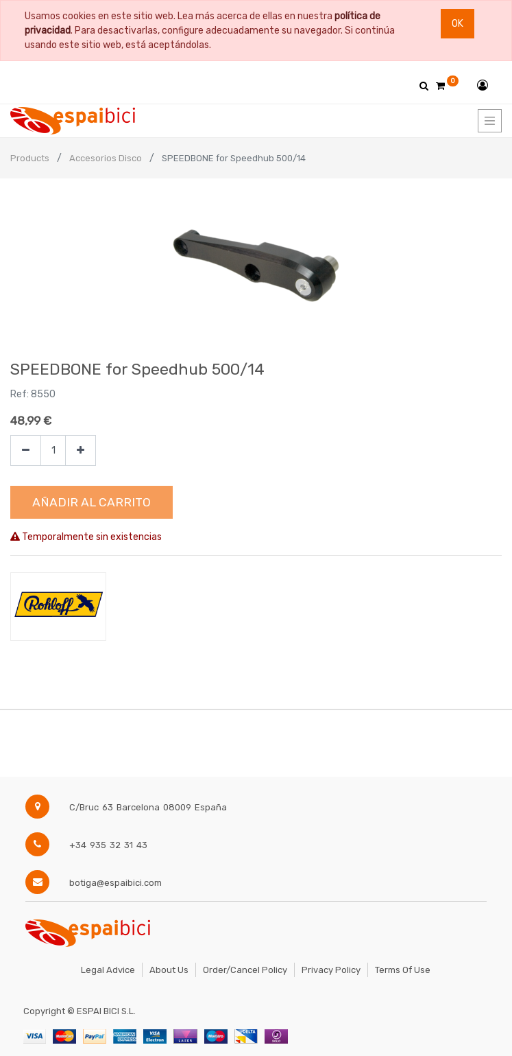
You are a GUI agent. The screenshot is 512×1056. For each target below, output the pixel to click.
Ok (457, 24)
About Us (168, 970)
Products (29, 158)
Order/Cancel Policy (245, 970)
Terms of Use (402, 970)
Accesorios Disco (105, 158)
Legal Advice (108, 970)
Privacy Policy (331, 970)
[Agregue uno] (80, 450)
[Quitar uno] (25, 450)
